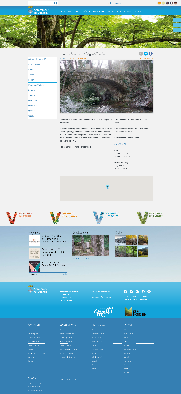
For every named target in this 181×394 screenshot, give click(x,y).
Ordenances (32, 349)
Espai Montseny (134, 11)
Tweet (146, 54)
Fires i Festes (34, 64)
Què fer (31, 111)
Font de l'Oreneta (80, 258)
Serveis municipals (34, 341)
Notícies (31, 357)
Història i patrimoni (98, 330)
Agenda (31, 95)
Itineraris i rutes (97, 341)
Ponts (63, 58)
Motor (94, 369)
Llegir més (33, 274)
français (171, 3)
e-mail (141, 54)
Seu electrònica (65, 330)
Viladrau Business (34, 387)
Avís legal (127, 299)
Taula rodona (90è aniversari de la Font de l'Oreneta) (53, 252)
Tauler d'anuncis (33, 345)
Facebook (151, 54)
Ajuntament (66, 11)
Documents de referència (36, 353)
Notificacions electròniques (69, 349)
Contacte (31, 361)
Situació (31, 90)
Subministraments (98, 349)
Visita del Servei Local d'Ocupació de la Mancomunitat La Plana (54, 239)
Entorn (31, 80)
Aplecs (31, 75)
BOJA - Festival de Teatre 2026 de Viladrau (53, 264)
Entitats (94, 353)
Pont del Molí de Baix (80, 58)
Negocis (121, 11)
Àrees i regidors (33, 330)
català (159, 3)
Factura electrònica (66, 341)
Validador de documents (68, 357)
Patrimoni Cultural (36, 85)
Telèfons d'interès (98, 334)
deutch (175, 3)
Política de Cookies (140, 299)
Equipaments (96, 365)
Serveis (94, 345)
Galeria (31, 116)
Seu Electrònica (82, 11)
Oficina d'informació (37, 59)
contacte (118, 3)
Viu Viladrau (98, 11)
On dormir (32, 105)
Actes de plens (33, 334)
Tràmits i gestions (66, 338)
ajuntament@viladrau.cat (101, 297)
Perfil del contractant (67, 353)
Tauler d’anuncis (65, 345)
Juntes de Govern (34, 338)
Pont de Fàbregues (144, 58)
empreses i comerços (35, 383)
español (163, 3)
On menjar (32, 100)
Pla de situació (97, 357)
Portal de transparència (68, 334)
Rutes (30, 69)
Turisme (111, 11)
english (167, 3)
